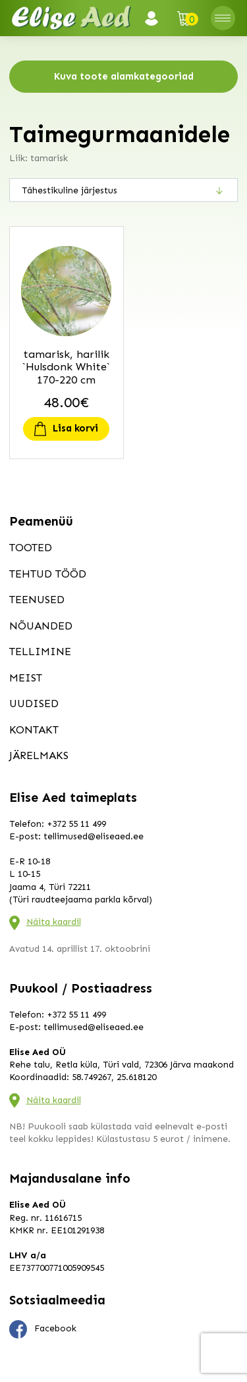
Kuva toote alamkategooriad (124, 76)
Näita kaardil (53, 921)
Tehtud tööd (47, 573)
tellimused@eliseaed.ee (93, 836)
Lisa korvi (75, 428)
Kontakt (34, 729)
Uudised (34, 703)
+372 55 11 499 (76, 823)
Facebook (43, 1329)
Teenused (37, 599)
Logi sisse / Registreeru (155, 18)
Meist (25, 677)
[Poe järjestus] (123, 190)
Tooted (30, 547)
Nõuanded (40, 625)
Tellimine (40, 651)
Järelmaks (39, 755)
